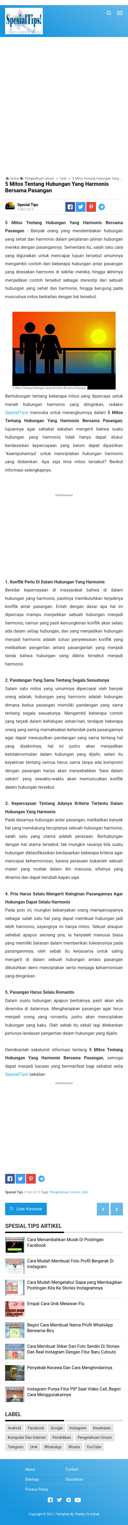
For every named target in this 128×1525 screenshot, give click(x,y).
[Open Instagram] (68, 1500)
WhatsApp (53, 1447)
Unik (84, 1192)
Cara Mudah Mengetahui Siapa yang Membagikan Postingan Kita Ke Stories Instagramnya (74, 1285)
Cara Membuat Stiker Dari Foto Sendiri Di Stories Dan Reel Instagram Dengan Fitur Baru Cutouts (73, 1349)
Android (14, 1428)
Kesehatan (102, 1428)
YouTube (94, 1447)
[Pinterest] (91, 207)
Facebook (36, 1428)
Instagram (77, 1428)
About (30, 1469)
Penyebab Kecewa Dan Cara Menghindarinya (69, 1367)
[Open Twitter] (59, 1500)
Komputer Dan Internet (27, 1437)
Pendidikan (61, 1437)
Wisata (74, 1447)
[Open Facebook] (50, 1500)
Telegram (15, 1447)
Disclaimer (74, 1479)
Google (57, 1428)
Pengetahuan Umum (65, 1192)
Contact (72, 1469)
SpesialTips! (17, 412)
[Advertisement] (64, 106)
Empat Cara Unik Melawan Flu (55, 1303)
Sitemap (32, 1479)
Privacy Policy (36, 1489)
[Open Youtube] (77, 1500)
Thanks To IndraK (86, 1514)
